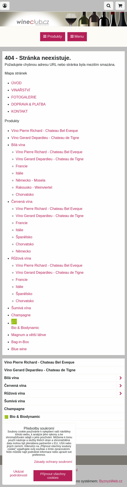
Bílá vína (18, 145)
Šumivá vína (21, 308)
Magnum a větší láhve (28, 335)
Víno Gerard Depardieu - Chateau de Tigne (45, 138)
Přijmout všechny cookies (53, 475)
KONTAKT (19, 111)
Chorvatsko (25, 194)
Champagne (21, 315)
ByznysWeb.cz (110, 481)
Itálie (19, 173)
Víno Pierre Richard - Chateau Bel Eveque (44, 131)
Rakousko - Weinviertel (34, 187)
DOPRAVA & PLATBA (28, 104)
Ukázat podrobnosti (18, 473)
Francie (21, 166)
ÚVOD (16, 83)
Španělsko (24, 237)
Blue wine (19, 349)
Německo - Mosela (30, 180)
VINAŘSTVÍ (20, 90)
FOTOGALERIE (24, 97)
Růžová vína (21, 258)
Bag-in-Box (20, 342)
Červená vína (21, 201)
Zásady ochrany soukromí (53, 462)
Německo (23, 251)
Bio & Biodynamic (22, 417)
